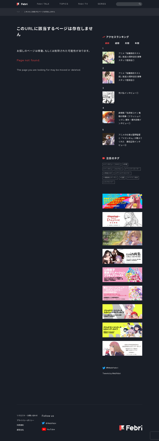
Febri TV (83, 4)
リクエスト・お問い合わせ (27, 415)
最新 (107, 43)
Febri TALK (43, 4)
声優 (125, 164)
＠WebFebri (51, 423)
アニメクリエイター (133, 169)
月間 (127, 43)
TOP (18, 12)
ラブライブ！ (109, 182)
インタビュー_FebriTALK (113, 169)
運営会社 (20, 430)
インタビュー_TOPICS (112, 164)
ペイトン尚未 (133, 178)
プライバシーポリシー (25, 420)
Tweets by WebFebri (111, 373)
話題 (122, 178)
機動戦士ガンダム (111, 178)
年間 (137, 43)
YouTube (51, 429)
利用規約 (20, 425)
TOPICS (63, 4)
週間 (117, 43)
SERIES (102, 4)
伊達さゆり (108, 173)
